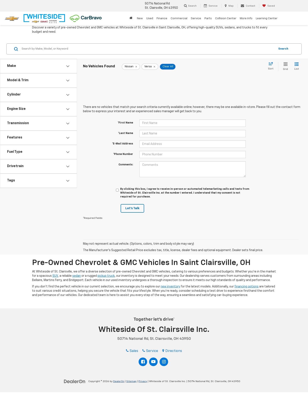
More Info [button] (246, 18)
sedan (76, 275)
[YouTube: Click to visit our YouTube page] (153, 362)
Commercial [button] (179, 18)
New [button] (140, 18)
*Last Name (125, 133)
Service (150, 351)
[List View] (296, 66)
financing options (246, 286)
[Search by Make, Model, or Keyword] (148, 49)
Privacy (142, 381)
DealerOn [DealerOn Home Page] (118, 381)
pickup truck (106, 275)
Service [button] (196, 18)
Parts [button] (208, 18)
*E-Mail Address (122, 144)
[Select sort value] (272, 66)
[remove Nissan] (131, 66)
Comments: (125, 164)
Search (283, 48)
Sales (132, 351)
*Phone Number (123, 154)
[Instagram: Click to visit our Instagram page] (164, 362)
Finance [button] (162, 18)
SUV (55, 275)
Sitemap (131, 381)
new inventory (170, 286)
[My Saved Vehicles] (268, 6)
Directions (172, 351)
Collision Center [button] (225, 18)
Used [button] (149, 18)
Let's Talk (132, 208)
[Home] (131, 18)
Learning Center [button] (266, 18)
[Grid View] (284, 66)
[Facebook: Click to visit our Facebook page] (143, 362)
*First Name (125, 123)
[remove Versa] (149, 66)
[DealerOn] (75, 381)
